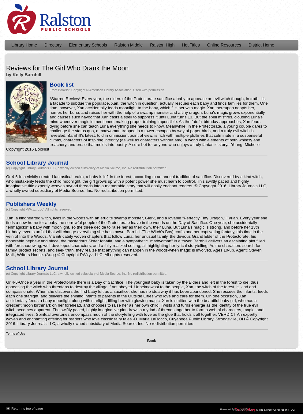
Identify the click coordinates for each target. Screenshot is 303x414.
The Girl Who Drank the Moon (85, 68)
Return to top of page (27, 408)
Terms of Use (15, 333)
